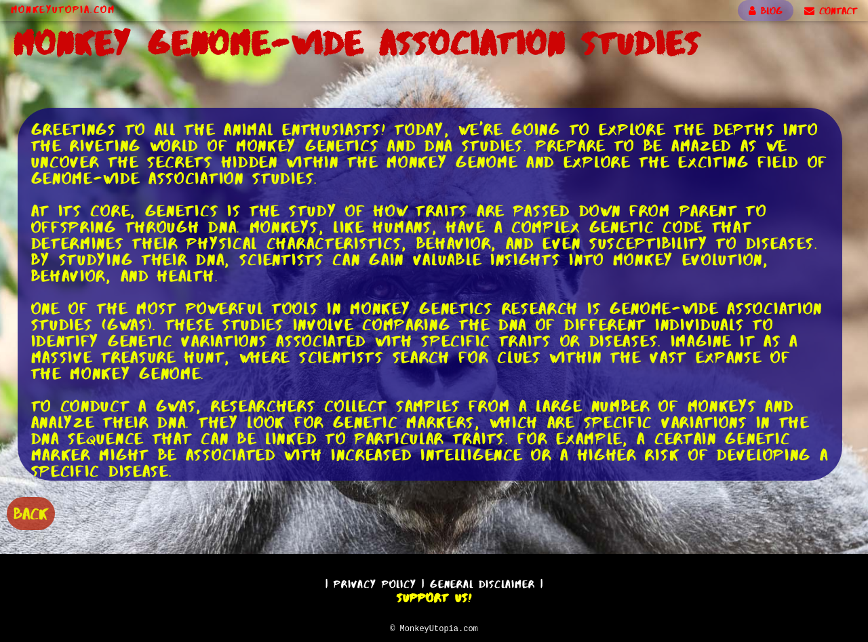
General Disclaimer (482, 582)
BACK (31, 512)
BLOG (766, 11)
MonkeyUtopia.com (63, 9)
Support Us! (434, 595)
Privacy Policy (375, 582)
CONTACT (830, 11)
